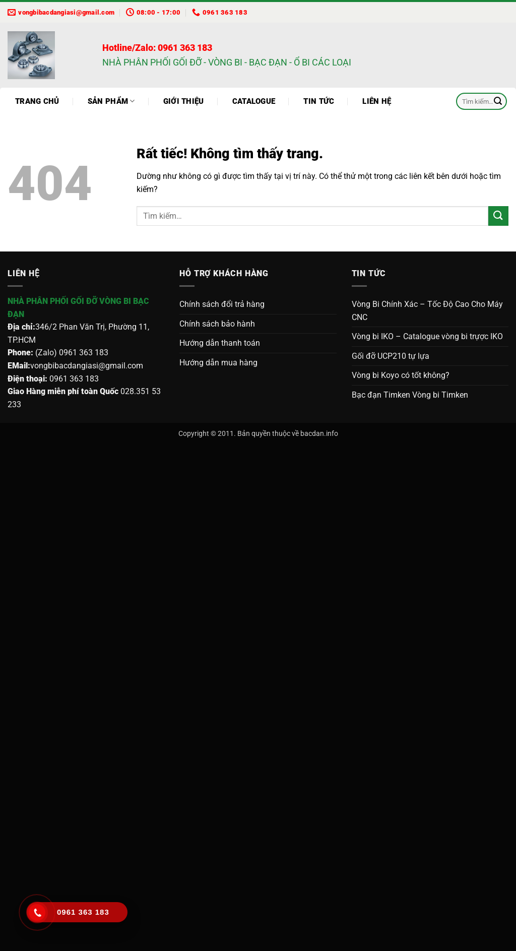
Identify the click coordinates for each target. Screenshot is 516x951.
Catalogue (254, 101)
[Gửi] (497, 101)
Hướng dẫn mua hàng (218, 362)
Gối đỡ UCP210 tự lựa (390, 356)
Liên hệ (376, 101)
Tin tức (318, 101)
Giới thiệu (183, 101)
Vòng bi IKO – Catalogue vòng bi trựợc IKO (427, 336)
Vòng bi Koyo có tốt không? (400, 375)
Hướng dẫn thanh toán (219, 343)
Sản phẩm (111, 101)
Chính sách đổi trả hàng (222, 304)
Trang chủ (37, 101)
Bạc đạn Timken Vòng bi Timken (410, 395)
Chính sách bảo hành (217, 324)
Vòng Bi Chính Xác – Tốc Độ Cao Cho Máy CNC (427, 310)
